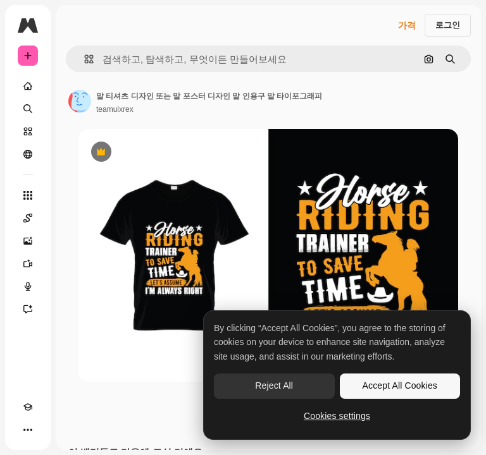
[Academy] (28, 407)
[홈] (28, 86)
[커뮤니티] (28, 154)
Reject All (274, 385)
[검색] (28, 109)
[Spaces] (28, 218)
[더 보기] (28, 430)
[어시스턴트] (28, 309)
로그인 (447, 25)
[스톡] (28, 131)
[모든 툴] (28, 195)
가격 (407, 25)
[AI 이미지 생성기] (28, 241)
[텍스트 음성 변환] (28, 286)
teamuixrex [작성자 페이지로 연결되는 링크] (115, 109)
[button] (83, 59)
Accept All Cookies (400, 385)
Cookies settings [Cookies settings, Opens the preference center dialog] (337, 416)
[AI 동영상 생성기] (28, 263)
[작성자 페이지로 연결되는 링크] (79, 101)
